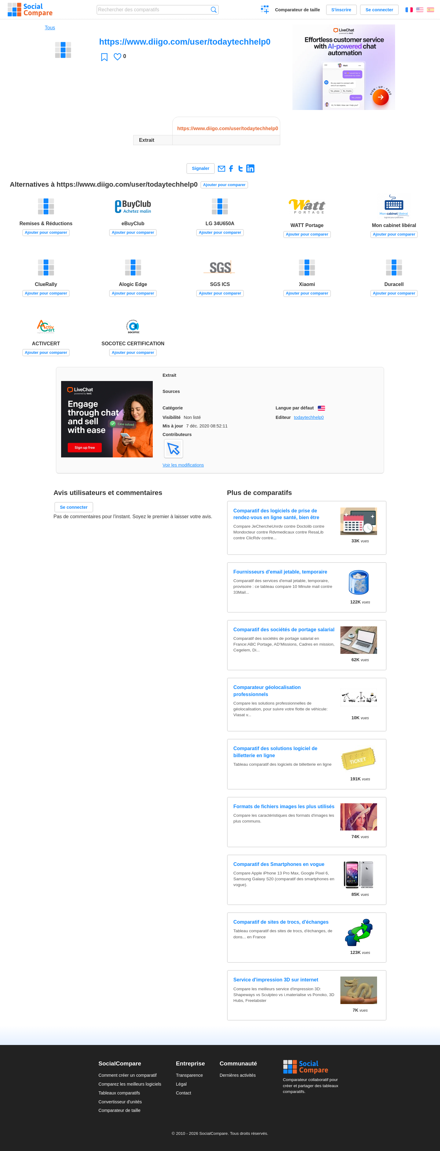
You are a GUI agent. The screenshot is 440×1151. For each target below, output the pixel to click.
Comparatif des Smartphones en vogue (278, 864)
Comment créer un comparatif (127, 1075)
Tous (50, 27)
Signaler (200, 168)
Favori (104, 57)
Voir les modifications (183, 465)
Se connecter (379, 9)
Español (430, 9)
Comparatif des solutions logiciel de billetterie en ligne (275, 752)
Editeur (283, 417)
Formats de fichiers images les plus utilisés (284, 806)
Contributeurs (177, 434)
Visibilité (172, 417)
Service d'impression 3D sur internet (275, 979)
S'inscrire (341, 9)
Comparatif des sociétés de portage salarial (284, 629)
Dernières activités (238, 1075)
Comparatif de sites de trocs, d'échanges (280, 922)
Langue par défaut (295, 407)
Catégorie (173, 407)
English (420, 9)
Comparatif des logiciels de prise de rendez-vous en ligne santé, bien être (276, 514)
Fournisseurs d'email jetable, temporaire (280, 571)
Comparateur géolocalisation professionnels (267, 691)
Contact (183, 1093)
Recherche (214, 10)
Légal (181, 1084)
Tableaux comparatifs (119, 1093)
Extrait (169, 375)
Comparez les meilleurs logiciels (129, 1084)
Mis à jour (173, 425)
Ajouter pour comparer (224, 184)
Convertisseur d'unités (120, 1101)
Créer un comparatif (265, 10)
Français (409, 9)
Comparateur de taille (297, 9)
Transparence (189, 1075)
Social (312, 1067)
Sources (171, 391)
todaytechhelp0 (309, 417)
